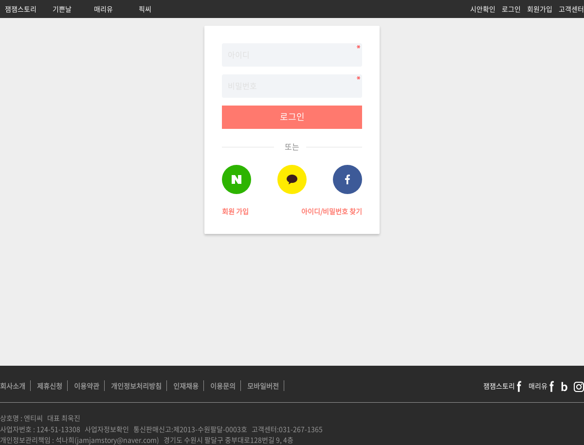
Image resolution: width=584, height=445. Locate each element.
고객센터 (571, 9)
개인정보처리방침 (136, 386)
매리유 (103, 9)
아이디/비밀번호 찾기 (331, 211)
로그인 (511, 9)
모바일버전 (263, 386)
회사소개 (12, 386)
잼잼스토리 (20, 9)
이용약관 (86, 386)
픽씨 (145, 9)
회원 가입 (235, 211)
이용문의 (223, 386)
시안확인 (482, 9)
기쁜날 (62, 9)
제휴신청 (49, 386)
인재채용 (186, 386)
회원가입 (539, 9)
